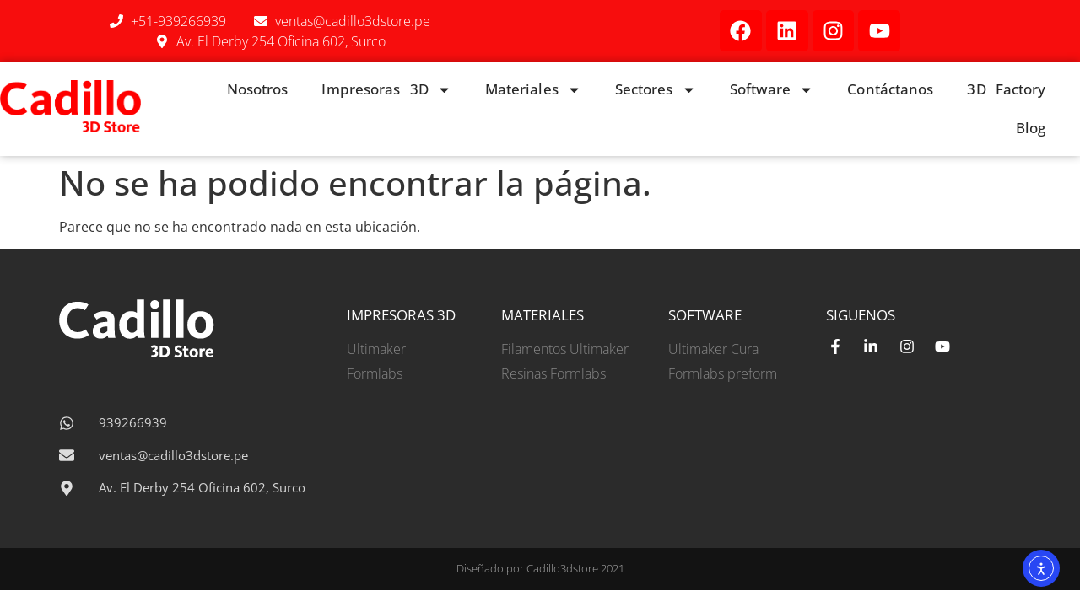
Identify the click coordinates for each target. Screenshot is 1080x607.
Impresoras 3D (386, 89)
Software (772, 89)
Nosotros (258, 89)
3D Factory (1006, 89)
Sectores (655, 89)
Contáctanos (890, 89)
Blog (1030, 127)
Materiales (533, 89)
